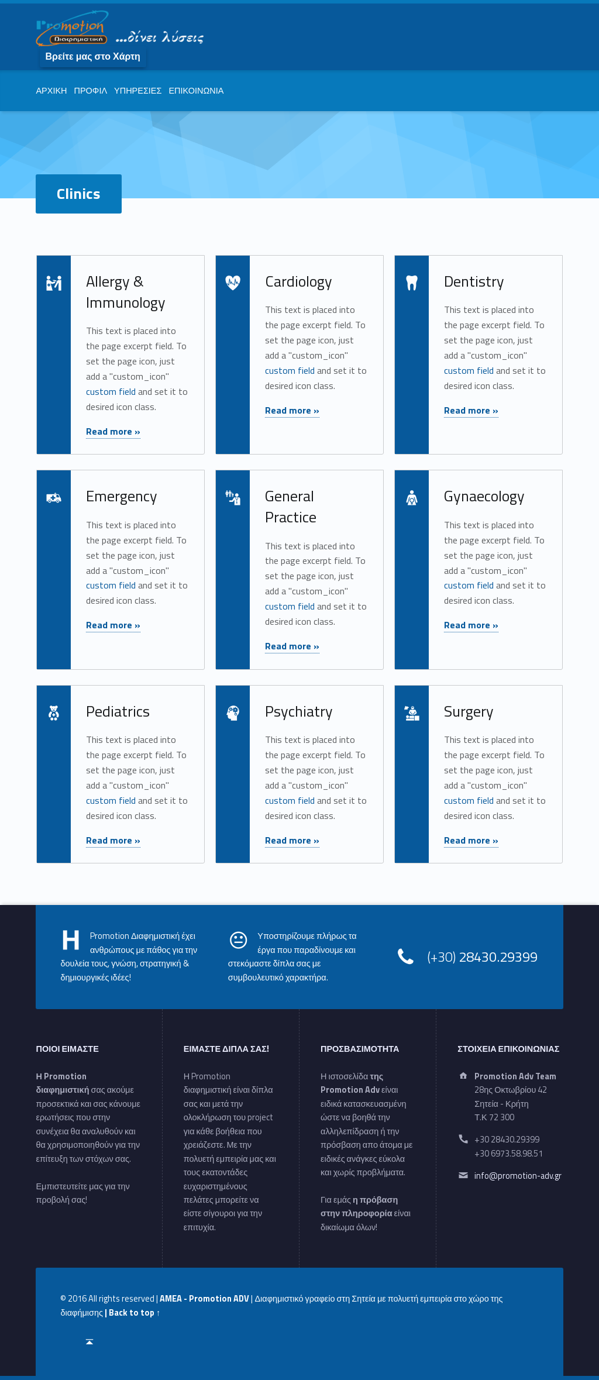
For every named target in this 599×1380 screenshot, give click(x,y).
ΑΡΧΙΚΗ (51, 90)
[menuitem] (93, 56)
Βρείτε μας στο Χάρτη (92, 56)
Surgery (469, 711)
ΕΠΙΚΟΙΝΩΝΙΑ (195, 90)
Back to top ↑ (134, 1312)
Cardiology (298, 281)
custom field (111, 391)
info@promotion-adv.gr (518, 1175)
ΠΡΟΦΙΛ (90, 90)
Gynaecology (484, 495)
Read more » (113, 431)
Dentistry (474, 281)
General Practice (290, 506)
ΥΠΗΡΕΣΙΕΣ (137, 90)
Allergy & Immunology (126, 292)
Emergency (121, 495)
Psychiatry (299, 711)
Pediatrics (118, 711)
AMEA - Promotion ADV (204, 1298)
